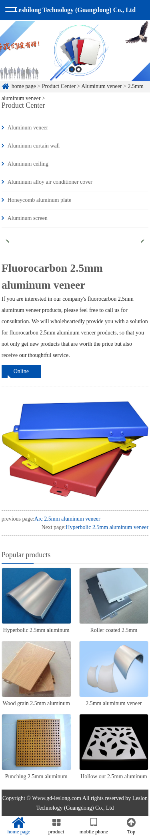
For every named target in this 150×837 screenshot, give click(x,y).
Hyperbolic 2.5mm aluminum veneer (107, 527)
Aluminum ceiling (28, 164)
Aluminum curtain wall (34, 146)
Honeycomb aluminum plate (39, 200)
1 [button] (71, 74)
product (56, 826)
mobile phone (94, 826)
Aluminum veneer (28, 128)
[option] (75, 56)
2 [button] (78, 74)
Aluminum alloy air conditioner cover (50, 182)
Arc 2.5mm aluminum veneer (67, 519)
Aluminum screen (28, 218)
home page (19, 826)
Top (131, 826)
